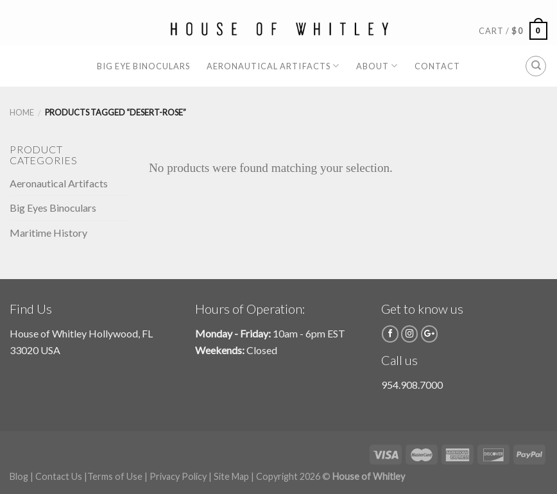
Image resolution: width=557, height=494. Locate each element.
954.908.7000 (412, 385)
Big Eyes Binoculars (53, 207)
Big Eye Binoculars (143, 66)
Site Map (231, 476)
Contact (437, 66)
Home (22, 112)
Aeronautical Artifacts (273, 66)
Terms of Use (114, 476)
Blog (19, 476)
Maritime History (48, 232)
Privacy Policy (178, 476)
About (377, 66)
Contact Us (58, 476)
